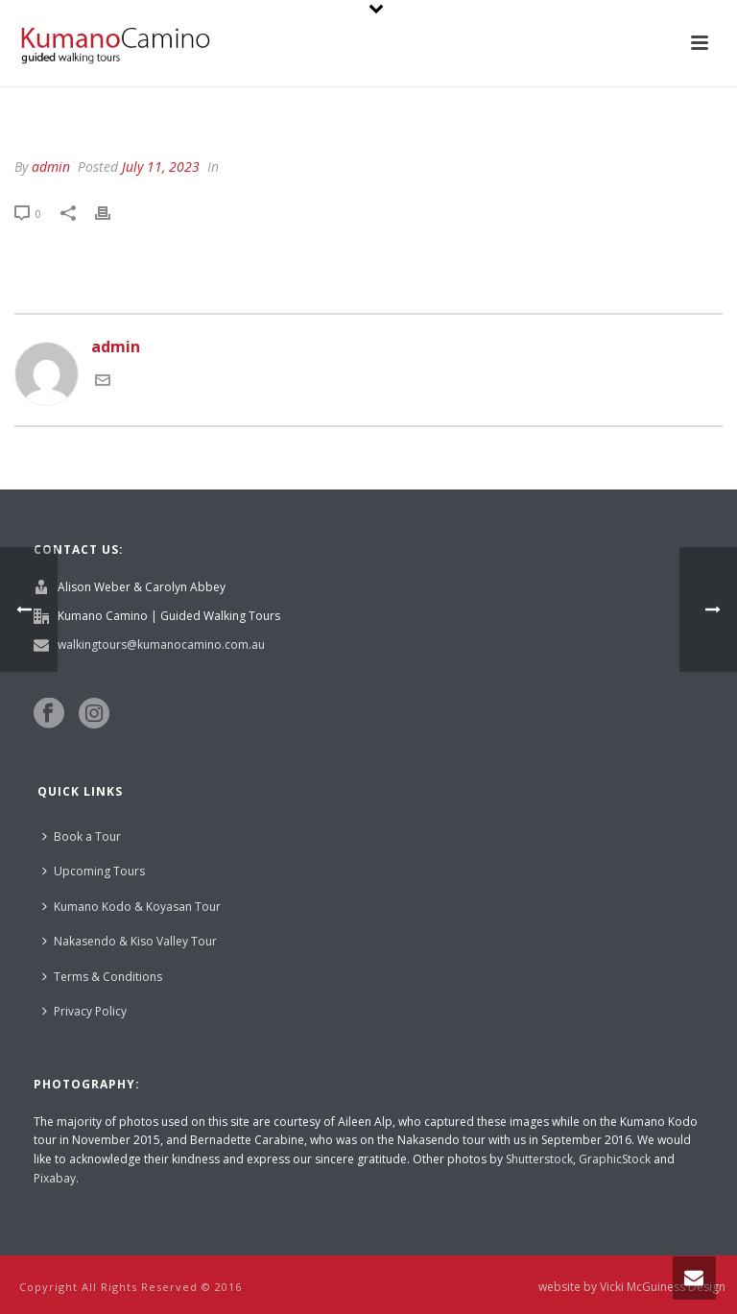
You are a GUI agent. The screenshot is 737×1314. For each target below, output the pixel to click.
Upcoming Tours (93, 871)
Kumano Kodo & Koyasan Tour (131, 906)
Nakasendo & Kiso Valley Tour (129, 941)
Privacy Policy (84, 1011)
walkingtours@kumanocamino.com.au (161, 644)
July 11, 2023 (161, 166)
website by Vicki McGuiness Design (631, 1287)
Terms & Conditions (102, 976)
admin (51, 166)
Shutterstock (539, 1159)
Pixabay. (56, 1178)
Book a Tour (81, 836)
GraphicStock (615, 1159)
